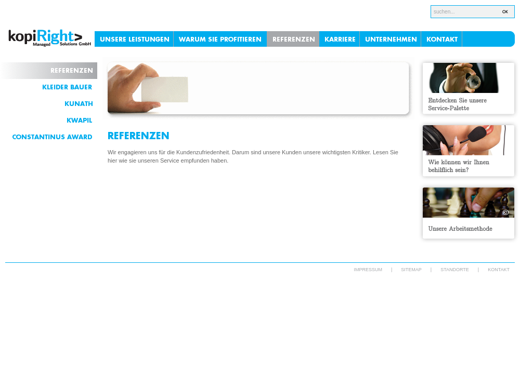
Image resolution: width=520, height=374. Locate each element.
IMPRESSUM (368, 269)
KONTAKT (499, 269)
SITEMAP (411, 269)
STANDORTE (454, 269)
